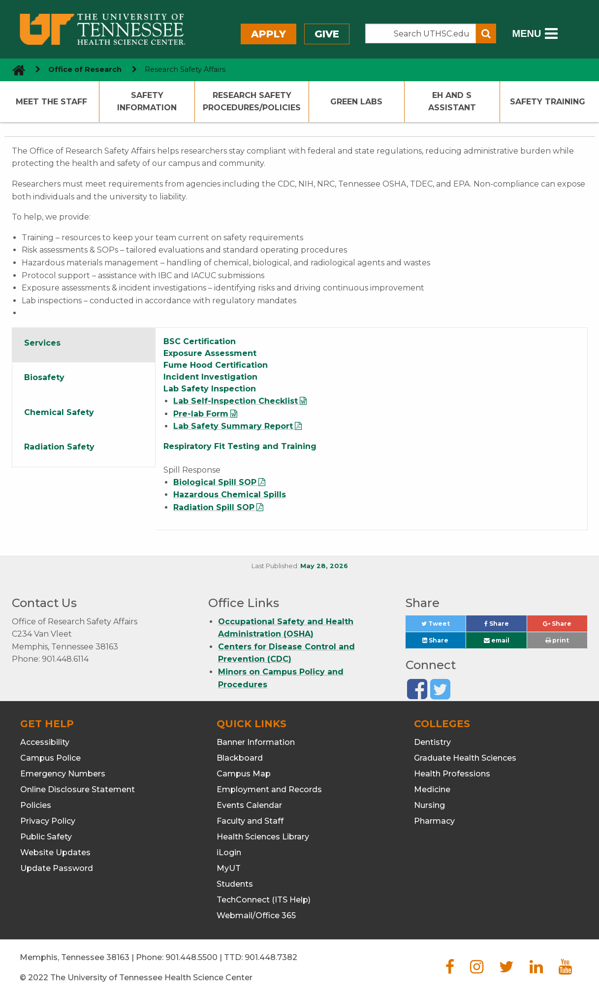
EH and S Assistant (452, 102)
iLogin (229, 852)
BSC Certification (199, 341)
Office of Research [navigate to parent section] (85, 69)
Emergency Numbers (62, 773)
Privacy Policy (47, 821)
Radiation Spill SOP (213, 507)
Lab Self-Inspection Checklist (235, 401)
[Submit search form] (486, 33)
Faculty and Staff (250, 821)
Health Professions (452, 773)
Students (235, 884)
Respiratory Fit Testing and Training (239, 446)
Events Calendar (249, 805)
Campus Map (244, 773)
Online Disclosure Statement (77, 789)
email (496, 640)
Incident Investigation (210, 377)
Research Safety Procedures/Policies (252, 102)
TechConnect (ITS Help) (264, 899)
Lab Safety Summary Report (233, 426)
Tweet (443, 626)
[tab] (84, 345)
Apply (268, 34)
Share (505, 626)
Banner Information (256, 742)
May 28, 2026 (324, 566)
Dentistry (432, 742)
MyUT (229, 868)
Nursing (429, 805)
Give (327, 34)
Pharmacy (434, 821)
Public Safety (46, 836)
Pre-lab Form (200, 413)
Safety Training (547, 101)
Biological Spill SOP (214, 482)
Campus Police (50, 758)
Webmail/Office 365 (256, 915)
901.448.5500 (191, 957)
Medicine (432, 789)
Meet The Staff (51, 101)
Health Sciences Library (263, 836)
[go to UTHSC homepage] (15, 69)
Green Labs (356, 101)
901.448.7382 (271, 957)
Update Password (56, 868)
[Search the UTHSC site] (420, 33)
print (557, 640)
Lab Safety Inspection (209, 388)
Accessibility (44, 742)
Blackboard (240, 758)
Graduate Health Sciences (465, 758)
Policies (35, 805)
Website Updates (55, 852)
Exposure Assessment (209, 353)
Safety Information (147, 102)
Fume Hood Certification (215, 365)
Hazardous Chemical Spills (229, 494)
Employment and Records (269, 789)
